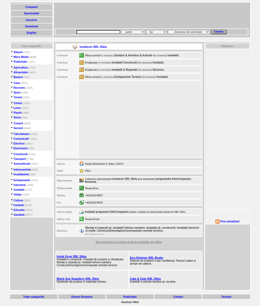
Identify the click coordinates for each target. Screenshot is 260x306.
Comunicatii (21, 138)
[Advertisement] (151, 15)
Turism (18, 97)
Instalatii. (173, 55)
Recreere (19, 87)
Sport (17, 92)
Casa (17, 83)
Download (31, 26)
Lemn (17, 108)
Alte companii (104, 242)
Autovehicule (22, 163)
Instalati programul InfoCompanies (107, 211)
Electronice (21, 148)
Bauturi (18, 77)
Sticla (17, 117)
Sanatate (19, 214)
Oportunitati (31, 13)
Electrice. (158, 69)
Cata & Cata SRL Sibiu (145, 278)
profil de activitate (138, 242)
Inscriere (31, 20)
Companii (31, 7)
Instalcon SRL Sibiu (124, 178)
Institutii (19, 205)
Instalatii (19, 189)
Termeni (226, 296)
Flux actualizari (230, 221)
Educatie (19, 210)
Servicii (18, 128)
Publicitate (20, 61)
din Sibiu (155, 242)
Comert (18, 123)
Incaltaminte (21, 174)
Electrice (19, 143)
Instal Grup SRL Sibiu (72, 256)
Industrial (19, 185)
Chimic (18, 103)
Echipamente (22, 180)
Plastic (18, 112)
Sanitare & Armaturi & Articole (133, 55)
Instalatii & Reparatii (124, 69)
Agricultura (21, 67)
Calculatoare (21, 134)
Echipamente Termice (128, 76)
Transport (20, 159)
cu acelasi (120, 242)
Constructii (21, 154)
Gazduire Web (130, 302)
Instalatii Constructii (124, 62)
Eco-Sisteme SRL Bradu (146, 257)
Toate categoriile (34, 296)
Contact (178, 296)
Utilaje (18, 194)
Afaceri (18, 52)
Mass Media (21, 57)
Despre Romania (82, 296)
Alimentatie (21, 72)
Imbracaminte (22, 169)
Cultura (18, 200)
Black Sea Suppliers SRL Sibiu (78, 278)
